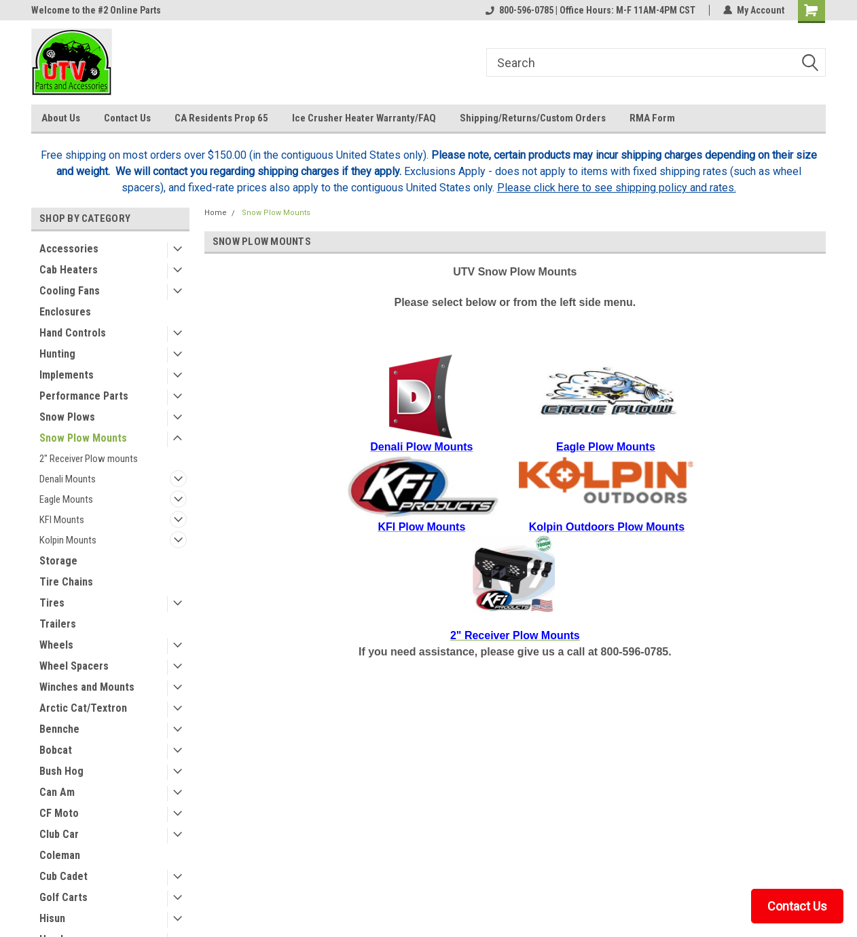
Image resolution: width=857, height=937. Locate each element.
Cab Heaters (68, 269)
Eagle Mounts (66, 499)
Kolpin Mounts (67, 540)
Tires (52, 602)
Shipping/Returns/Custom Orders (533, 118)
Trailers (57, 623)
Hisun (52, 918)
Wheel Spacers (74, 665)
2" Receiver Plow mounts (88, 459)
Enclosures (65, 311)
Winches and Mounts (86, 687)
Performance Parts (83, 395)
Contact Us (127, 118)
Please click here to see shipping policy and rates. (616, 187)
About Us (60, 118)
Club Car (59, 834)
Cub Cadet (63, 876)
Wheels (56, 644)
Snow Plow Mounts (83, 438)
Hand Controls (72, 332)
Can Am (57, 792)
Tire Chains (66, 581)
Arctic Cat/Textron (83, 708)
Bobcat (55, 750)
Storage (58, 560)
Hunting (57, 353)
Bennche (59, 729)
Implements (66, 374)
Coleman (59, 855)
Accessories (68, 248)
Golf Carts (63, 897)
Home (215, 212)
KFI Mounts (61, 520)
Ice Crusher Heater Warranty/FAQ (364, 118)
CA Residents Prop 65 (221, 118)
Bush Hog (61, 771)
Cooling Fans (69, 290)
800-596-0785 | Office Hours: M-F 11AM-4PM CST (590, 10)
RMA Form (652, 118)
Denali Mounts (67, 479)
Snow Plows (67, 416)
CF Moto (59, 813)
